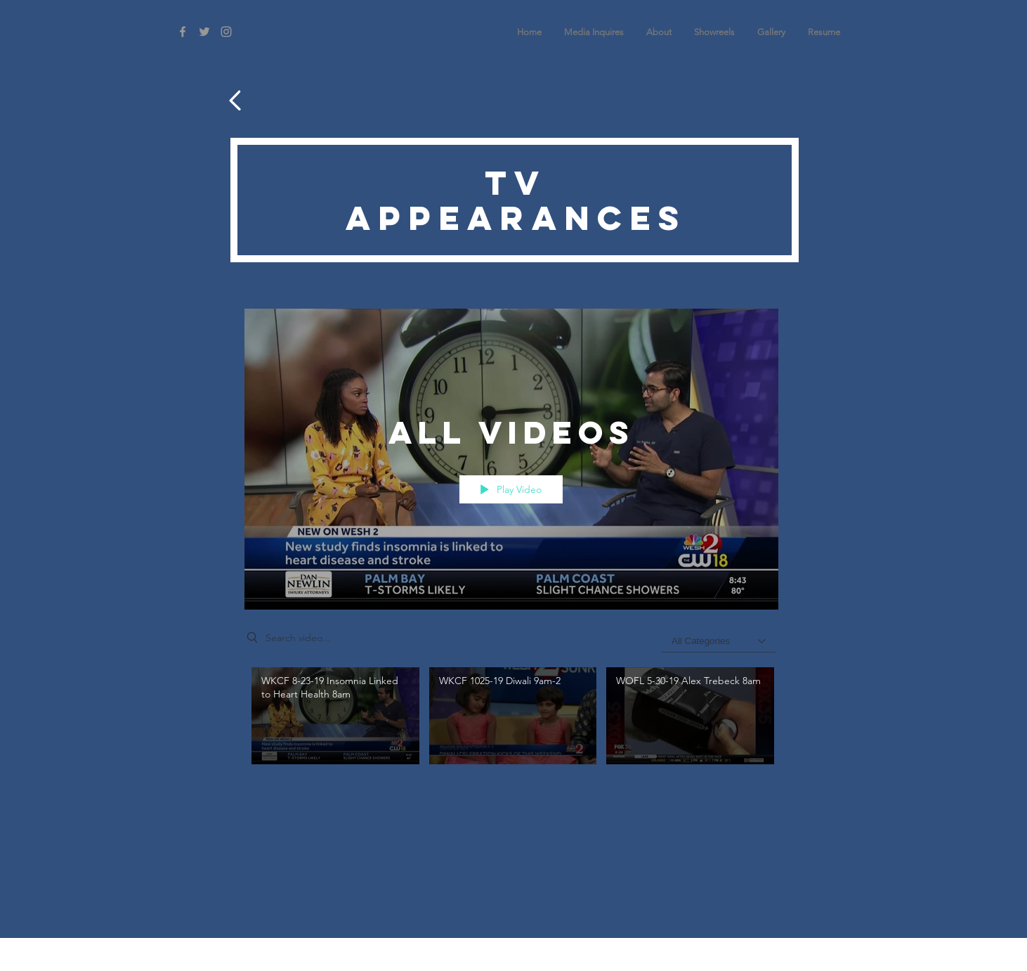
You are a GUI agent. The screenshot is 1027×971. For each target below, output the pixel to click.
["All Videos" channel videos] (511, 723)
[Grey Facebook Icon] (183, 32)
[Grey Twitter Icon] (204, 32)
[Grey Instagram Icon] (226, 32)
